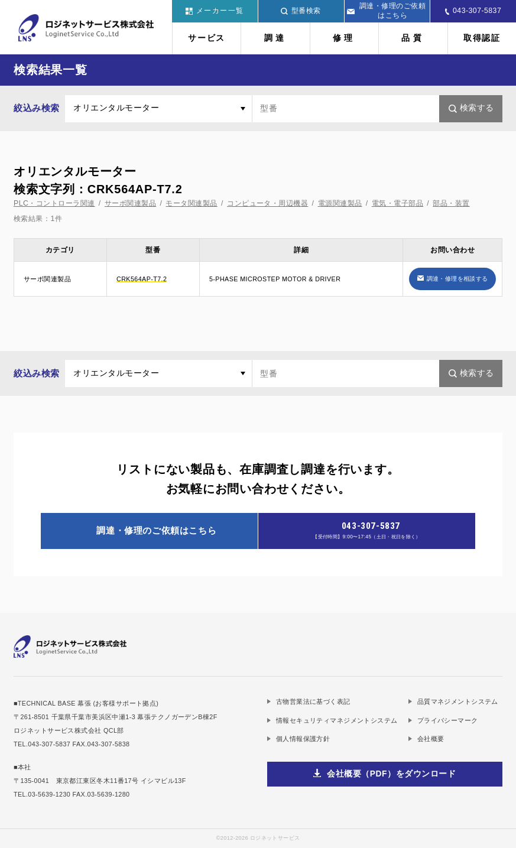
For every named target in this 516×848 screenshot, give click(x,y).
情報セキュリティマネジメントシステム (337, 720)
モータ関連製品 (191, 203)
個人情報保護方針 (303, 738)
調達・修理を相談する (457, 278)
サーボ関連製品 (130, 203)
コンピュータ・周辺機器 (267, 203)
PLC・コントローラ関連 (54, 203)
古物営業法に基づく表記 (313, 701)
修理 (344, 38)
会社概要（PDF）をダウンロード (391, 773)
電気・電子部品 (397, 203)
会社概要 (430, 738)
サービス (206, 38)
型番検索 (301, 11)
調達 (275, 38)
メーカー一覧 (215, 11)
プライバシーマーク (447, 720)
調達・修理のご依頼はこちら (386, 11)
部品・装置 (451, 203)
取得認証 (482, 38)
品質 (412, 38)
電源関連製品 (340, 203)
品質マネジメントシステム (457, 701)
